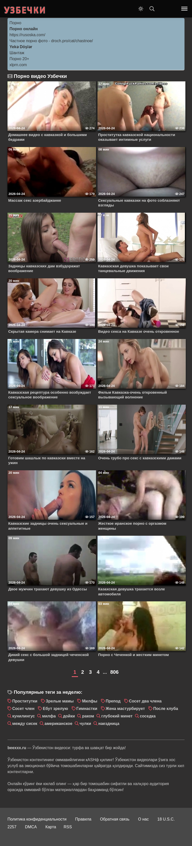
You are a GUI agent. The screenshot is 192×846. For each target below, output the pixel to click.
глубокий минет (116, 716)
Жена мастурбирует (125, 708)
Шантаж (17, 53)
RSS (68, 827)
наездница (108, 723)
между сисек (24, 723)
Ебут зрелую (55, 708)
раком (88, 716)
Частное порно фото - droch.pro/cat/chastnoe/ (51, 41)
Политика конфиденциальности (37, 819)
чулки (85, 723)
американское (58, 723)
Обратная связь (115, 819)
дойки (69, 716)
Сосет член (23, 708)
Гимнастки (86, 708)
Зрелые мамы (60, 701)
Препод (113, 701)
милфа (49, 716)
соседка (148, 716)
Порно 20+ (19, 59)
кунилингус (23, 716)
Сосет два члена (145, 701)
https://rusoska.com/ (27, 35)
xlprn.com (18, 65)
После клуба (165, 708)
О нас (143, 819)
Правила (83, 819)
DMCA (31, 827)
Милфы (89, 701)
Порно (15, 23)
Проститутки (24, 701)
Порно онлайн (24, 29)
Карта (51, 827)
